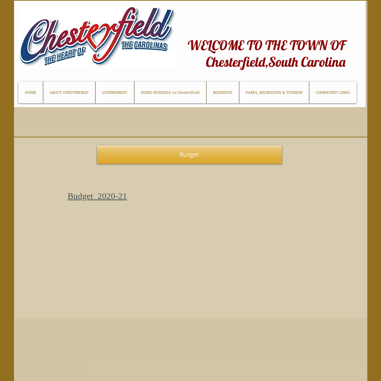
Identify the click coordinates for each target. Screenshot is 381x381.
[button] (189, 154)
